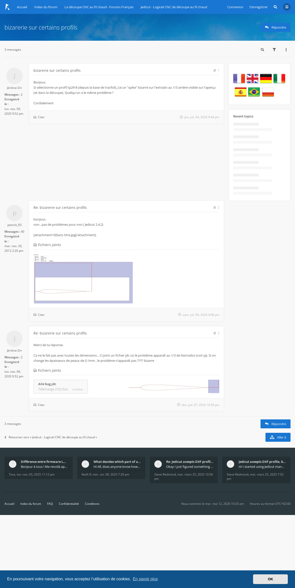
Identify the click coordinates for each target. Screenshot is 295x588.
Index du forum (30, 504)
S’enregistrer (258, 7)
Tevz (12, 474)
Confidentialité (69, 504)
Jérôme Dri (14, 88)
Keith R (86, 474)
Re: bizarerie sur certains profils (60, 207)
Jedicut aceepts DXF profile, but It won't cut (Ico (262, 461)
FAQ (50, 504)
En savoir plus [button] (145, 579)
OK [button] (270, 579)
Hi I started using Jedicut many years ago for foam (262, 466)
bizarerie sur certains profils (40, 27)
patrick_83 (14, 225)
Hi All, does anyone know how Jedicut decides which (117, 466)
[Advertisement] (114, 163)
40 (22, 231)
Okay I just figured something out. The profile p (190, 466)
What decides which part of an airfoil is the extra (117, 461)
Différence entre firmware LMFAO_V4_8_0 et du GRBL (44, 461)
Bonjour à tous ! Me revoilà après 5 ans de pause (44, 466)
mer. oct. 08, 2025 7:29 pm (111, 474)
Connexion (235, 7)
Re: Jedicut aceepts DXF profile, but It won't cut (190, 461)
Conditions (92, 504)
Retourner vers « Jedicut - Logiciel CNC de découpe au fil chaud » (50, 437)
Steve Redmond (165, 474)
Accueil (9, 504)
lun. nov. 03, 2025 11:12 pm (36, 474)
